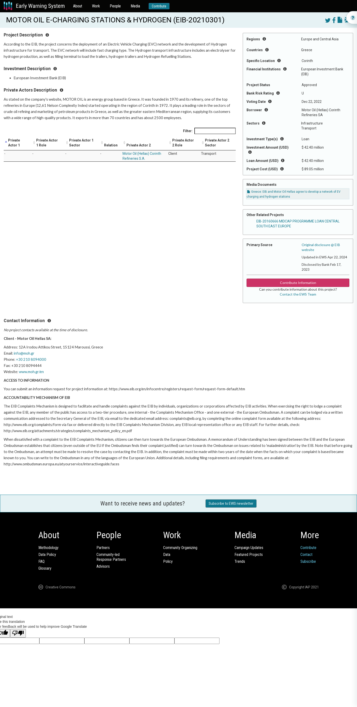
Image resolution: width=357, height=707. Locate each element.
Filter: (209, 131)
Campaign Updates (248, 547)
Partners (103, 547)
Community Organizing (180, 547)
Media (135, 6)
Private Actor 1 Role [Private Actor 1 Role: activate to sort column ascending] (47, 142)
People (115, 6)
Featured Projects (248, 554)
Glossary (44, 568)
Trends (239, 561)
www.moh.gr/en (31, 372)
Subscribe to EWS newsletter (231, 503)
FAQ (41, 561)
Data (166, 554)
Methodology (48, 547)
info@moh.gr (24, 353)
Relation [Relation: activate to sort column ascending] (111, 145)
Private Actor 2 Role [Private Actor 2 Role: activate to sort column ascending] (183, 142)
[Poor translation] (18, 633)
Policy (168, 561)
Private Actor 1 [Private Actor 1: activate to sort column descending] (14, 142)
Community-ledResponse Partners (111, 557)
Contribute (159, 6)
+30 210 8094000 (31, 359)
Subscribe (308, 561)
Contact (306, 554)
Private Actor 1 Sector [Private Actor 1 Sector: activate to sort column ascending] (81, 142)
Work (96, 6)
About (77, 6)
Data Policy (47, 554)
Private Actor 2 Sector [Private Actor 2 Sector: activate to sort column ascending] (217, 142)
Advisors (103, 566)
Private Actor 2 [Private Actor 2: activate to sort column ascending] (138, 145)
